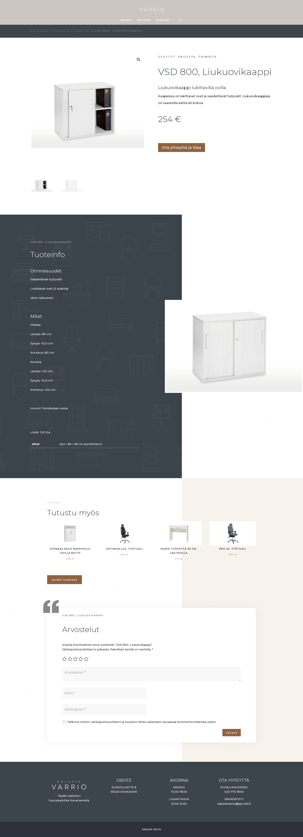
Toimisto (61, 30)
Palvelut (143, 20)
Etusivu (126, 20)
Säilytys (82, 30)
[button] (138, 59)
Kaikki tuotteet (64, 579)
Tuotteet (162, 20)
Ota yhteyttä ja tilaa (181, 147)
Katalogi (39, 30)
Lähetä (231, 732)
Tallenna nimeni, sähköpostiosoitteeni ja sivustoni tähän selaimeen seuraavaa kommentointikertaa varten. (141, 722)
